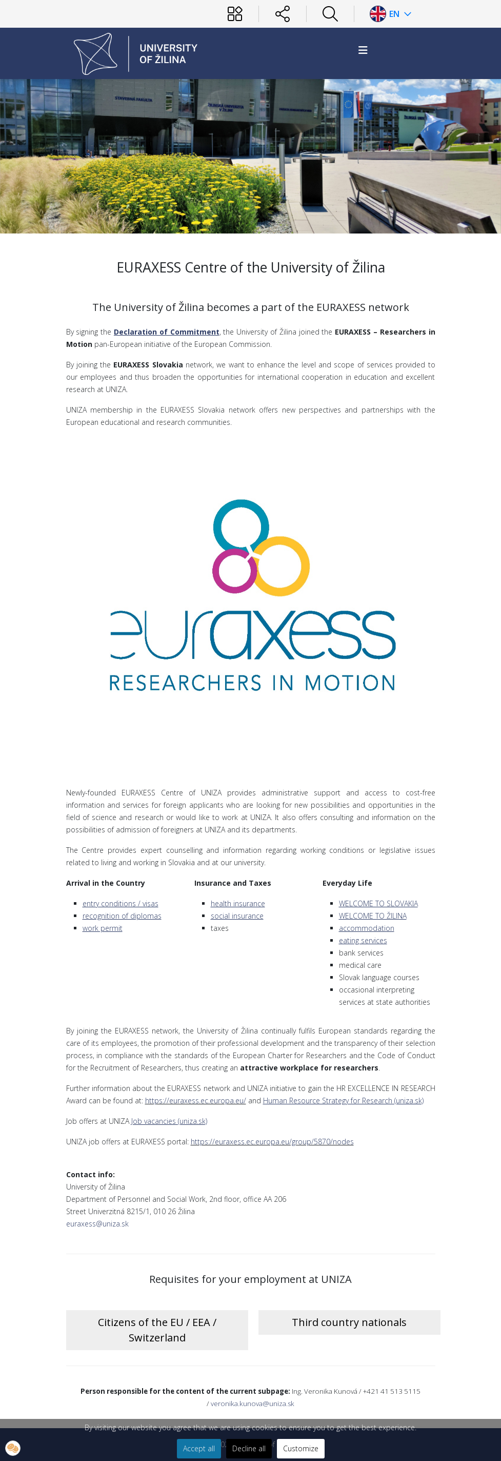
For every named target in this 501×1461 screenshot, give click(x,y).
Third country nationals (349, 1322)
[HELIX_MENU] (363, 50)
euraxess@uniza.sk (97, 1224)
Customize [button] (300, 1448)
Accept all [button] (199, 1448)
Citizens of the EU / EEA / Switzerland (157, 1330)
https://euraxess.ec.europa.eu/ (195, 1100)
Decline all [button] (249, 1448)
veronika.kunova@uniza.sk (252, 1403)
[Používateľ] (235, 14)
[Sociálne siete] (282, 14)
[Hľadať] (330, 14)
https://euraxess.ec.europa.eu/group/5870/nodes (272, 1141)
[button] (13, 1448)
